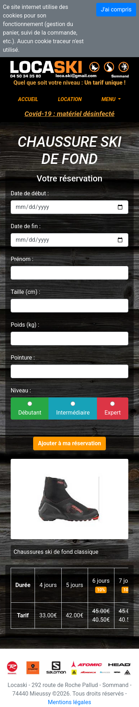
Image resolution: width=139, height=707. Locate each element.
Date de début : (30, 193)
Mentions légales (69, 702)
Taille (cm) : (25, 292)
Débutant (29, 408)
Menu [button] (109, 99)
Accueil (28, 99)
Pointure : (23, 357)
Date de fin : (26, 226)
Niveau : (21, 390)
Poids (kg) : (25, 324)
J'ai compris (116, 9)
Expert (112, 408)
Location (70, 99)
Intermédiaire (73, 408)
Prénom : (22, 259)
